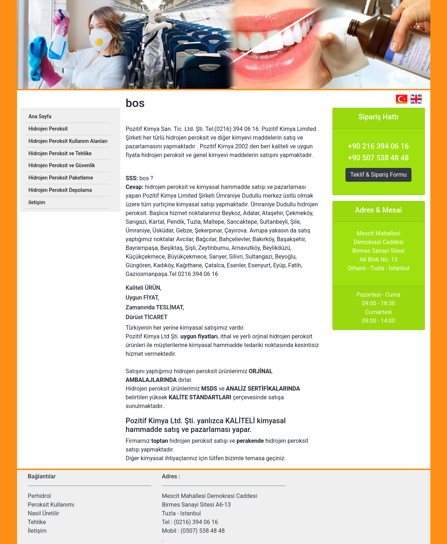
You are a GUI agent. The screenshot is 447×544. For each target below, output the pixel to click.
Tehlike (37, 522)
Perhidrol (39, 496)
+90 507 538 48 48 (378, 157)
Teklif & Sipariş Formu (378, 174)
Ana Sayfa (40, 116)
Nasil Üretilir (43, 513)
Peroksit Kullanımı (51, 504)
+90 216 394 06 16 (378, 146)
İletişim (37, 530)
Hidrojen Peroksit (48, 129)
